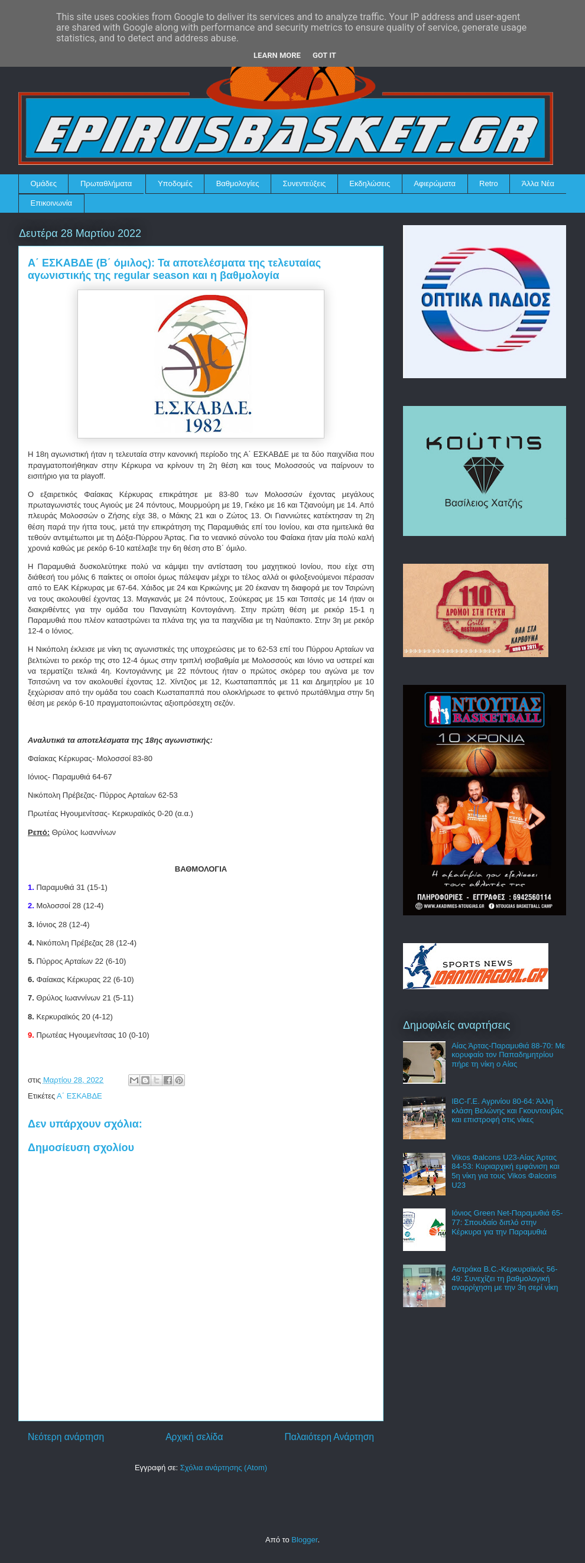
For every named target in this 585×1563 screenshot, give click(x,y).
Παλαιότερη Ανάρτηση (329, 1437)
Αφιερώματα (435, 183)
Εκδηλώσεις (369, 183)
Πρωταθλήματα (106, 183)
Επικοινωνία (52, 203)
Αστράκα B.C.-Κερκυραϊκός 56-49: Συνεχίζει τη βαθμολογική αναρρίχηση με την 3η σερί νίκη (504, 1278)
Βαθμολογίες (237, 183)
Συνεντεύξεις (304, 183)
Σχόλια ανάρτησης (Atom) (223, 1467)
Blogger (304, 1539)
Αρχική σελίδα (194, 1437)
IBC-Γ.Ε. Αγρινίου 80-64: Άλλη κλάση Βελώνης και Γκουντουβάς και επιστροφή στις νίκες (507, 1110)
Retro (488, 183)
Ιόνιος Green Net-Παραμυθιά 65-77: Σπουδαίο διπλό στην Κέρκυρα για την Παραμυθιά (507, 1222)
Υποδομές (175, 183)
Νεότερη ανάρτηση (66, 1437)
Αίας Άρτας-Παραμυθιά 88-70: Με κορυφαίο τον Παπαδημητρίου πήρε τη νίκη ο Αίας (508, 1054)
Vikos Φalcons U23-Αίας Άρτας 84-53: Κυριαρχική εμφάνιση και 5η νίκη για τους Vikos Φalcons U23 (505, 1171)
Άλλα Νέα (538, 183)
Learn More (277, 55)
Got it (324, 55)
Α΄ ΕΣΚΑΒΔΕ (79, 1095)
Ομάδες (44, 183)
